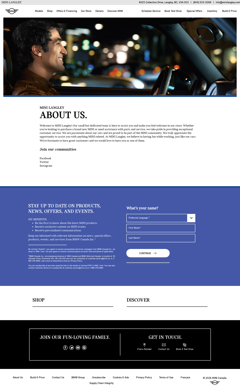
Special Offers (194, 11)
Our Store (86, 11)
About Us (18, 377)
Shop (49, 11)
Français (185, 377)
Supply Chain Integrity (102, 383)
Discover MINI (115, 11)
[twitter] (71, 347)
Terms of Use (166, 377)
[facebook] (65, 347)
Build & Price (229, 11)
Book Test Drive (173, 11)
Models (39, 11)
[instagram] (84, 347)
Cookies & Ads (121, 377)
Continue (148, 253)
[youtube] (78, 347)
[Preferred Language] (160, 218)
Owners (99, 11)
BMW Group (78, 377)
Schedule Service (150, 11)
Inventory (211, 11)
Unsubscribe (99, 377)
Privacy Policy (144, 377)
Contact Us (58, 377)
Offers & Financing (66, 11)
